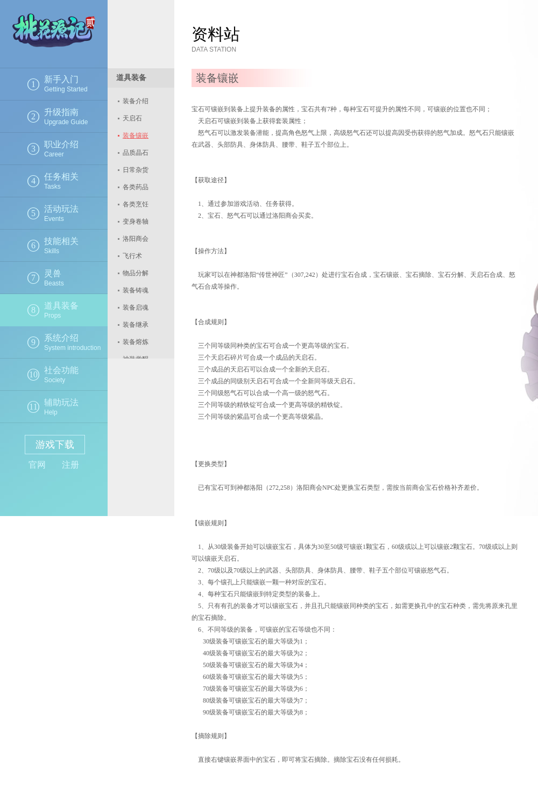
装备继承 (135, 324)
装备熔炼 (135, 342)
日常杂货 (135, 170)
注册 (70, 464)
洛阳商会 (135, 238)
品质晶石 (135, 152)
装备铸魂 (135, 290)
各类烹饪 (135, 204)
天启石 (132, 118)
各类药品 (135, 187)
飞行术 (132, 256)
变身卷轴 (135, 221)
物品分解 (135, 273)
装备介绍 (135, 101)
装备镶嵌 (135, 135)
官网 (37, 464)
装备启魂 (135, 307)
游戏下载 (55, 444)
